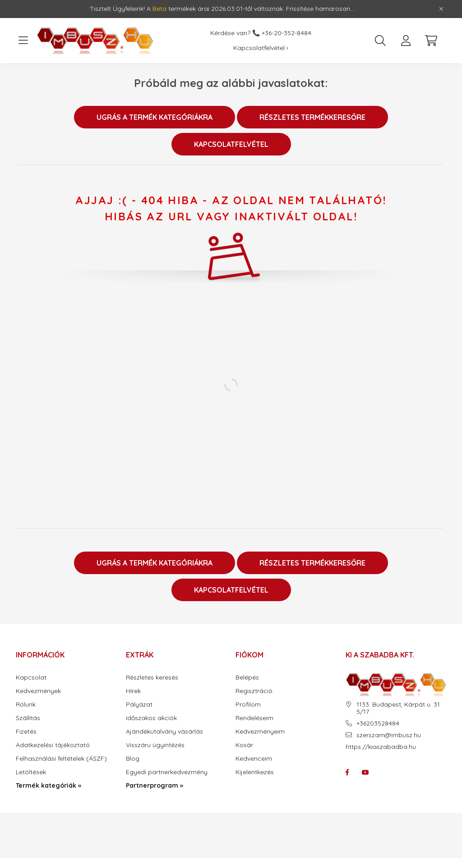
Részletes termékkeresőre (312, 117)
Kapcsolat (31, 677)
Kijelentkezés (255, 772)
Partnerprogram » (154, 786)
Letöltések (31, 772)
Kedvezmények (38, 691)
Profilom (248, 704)
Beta (159, 9)
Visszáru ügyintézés (155, 745)
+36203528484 (377, 723)
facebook (347, 772)
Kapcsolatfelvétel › (260, 48)
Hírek (133, 691)
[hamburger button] (23, 41)
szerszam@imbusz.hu (388, 735)
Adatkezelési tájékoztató (53, 745)
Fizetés (26, 731)
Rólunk (26, 704)
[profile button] (406, 41)
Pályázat (139, 704)
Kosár (244, 745)
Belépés (247, 677)
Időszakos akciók (151, 718)
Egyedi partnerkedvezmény (167, 772)
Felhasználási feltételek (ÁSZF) (61, 758)
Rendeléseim (254, 718)
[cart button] (431, 41)
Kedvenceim (254, 758)
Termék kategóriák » (48, 786)
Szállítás (28, 718)
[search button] (380, 41)
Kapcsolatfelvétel (231, 144)
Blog (132, 758)
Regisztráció (254, 691)
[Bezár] (441, 9)
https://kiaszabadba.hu (381, 747)
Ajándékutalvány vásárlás (164, 731)
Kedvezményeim (260, 731)
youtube (365, 772)
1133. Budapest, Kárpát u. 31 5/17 (398, 708)
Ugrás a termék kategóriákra (155, 117)
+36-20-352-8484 (286, 33)
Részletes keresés (152, 677)
